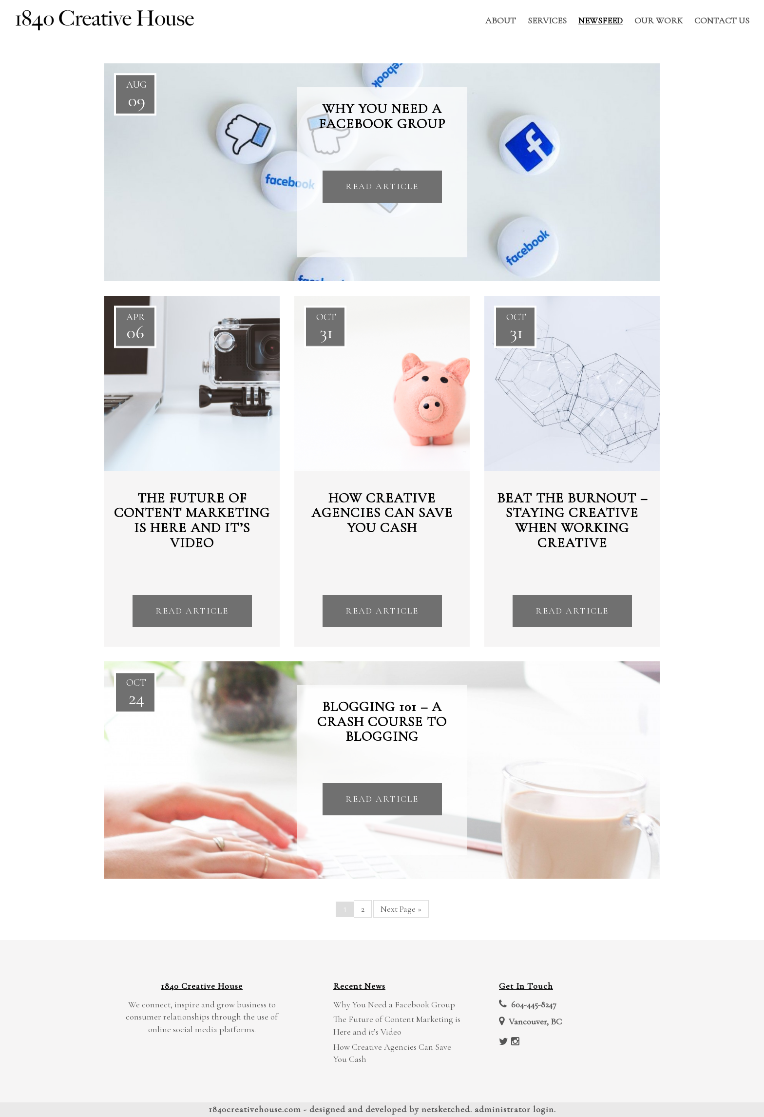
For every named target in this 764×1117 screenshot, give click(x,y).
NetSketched (445, 1109)
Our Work (658, 20)
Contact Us (721, 20)
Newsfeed (600, 20)
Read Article (382, 186)
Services (547, 20)
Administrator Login (514, 1109)
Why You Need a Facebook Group (394, 1004)
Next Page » (401, 909)
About (500, 20)
